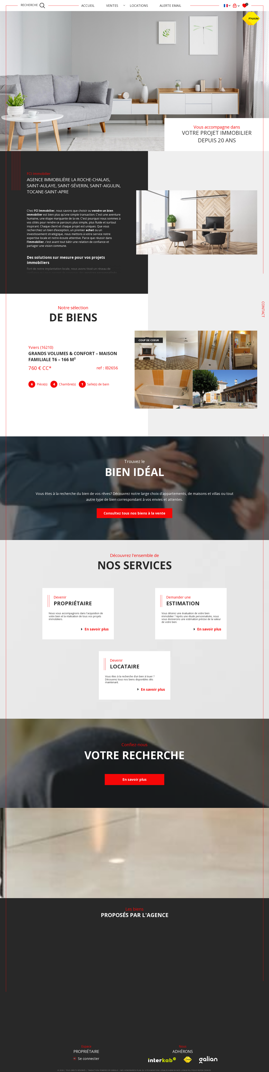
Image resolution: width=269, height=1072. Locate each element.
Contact (263, 309)
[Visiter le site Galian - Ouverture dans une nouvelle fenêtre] (208, 1059)
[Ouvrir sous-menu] (124, 5)
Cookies (207, 1070)
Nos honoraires (127, 1070)
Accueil (88, 5)
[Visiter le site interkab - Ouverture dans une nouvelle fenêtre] (162, 1059)
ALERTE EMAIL (170, 5)
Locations (139, 5)
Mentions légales (159, 1070)
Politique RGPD (194, 1070)
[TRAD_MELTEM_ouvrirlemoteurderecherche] (33, 5)
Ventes (112, 5)
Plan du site (143, 1070)
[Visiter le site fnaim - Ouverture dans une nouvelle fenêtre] (187, 1059)
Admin (172, 1070)
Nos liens (181, 1070)
